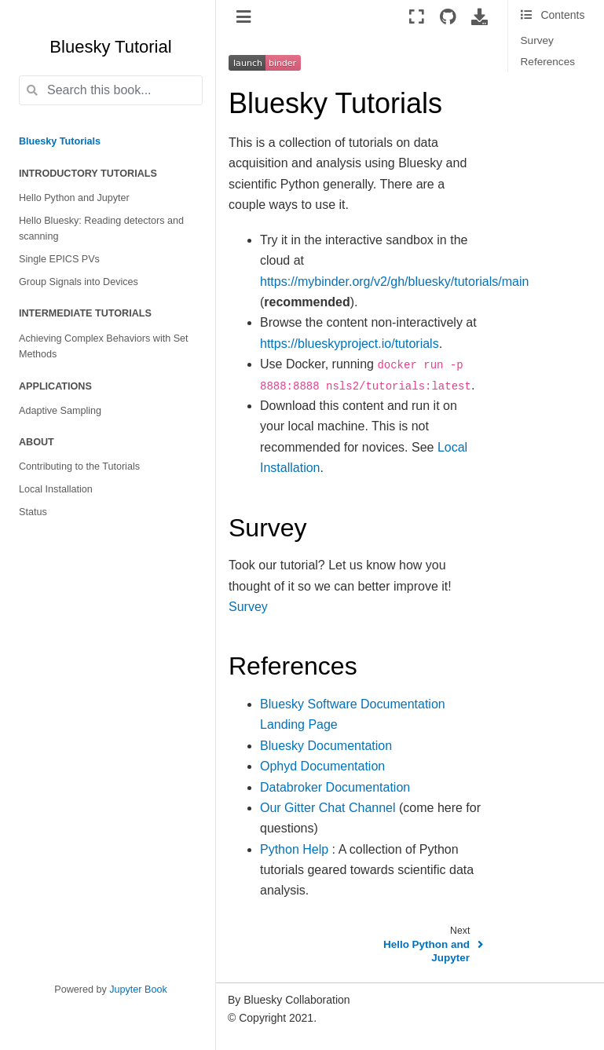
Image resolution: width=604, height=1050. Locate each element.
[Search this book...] (111, 90)
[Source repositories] (448, 16)
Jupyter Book (138, 989)
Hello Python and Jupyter (74, 197)
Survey (537, 40)
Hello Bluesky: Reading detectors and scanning (101, 229)
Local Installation (56, 489)
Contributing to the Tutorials (79, 466)
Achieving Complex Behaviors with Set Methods (104, 346)
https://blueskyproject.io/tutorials (349, 343)
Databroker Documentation (335, 787)
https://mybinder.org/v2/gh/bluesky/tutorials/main (394, 281)
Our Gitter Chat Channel (328, 807)
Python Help (294, 849)
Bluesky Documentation (326, 745)
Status (33, 512)
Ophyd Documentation (322, 766)
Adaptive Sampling (60, 410)
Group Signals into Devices (78, 281)
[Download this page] (479, 16)
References (548, 62)
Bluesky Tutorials (60, 141)
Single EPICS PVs (59, 259)
